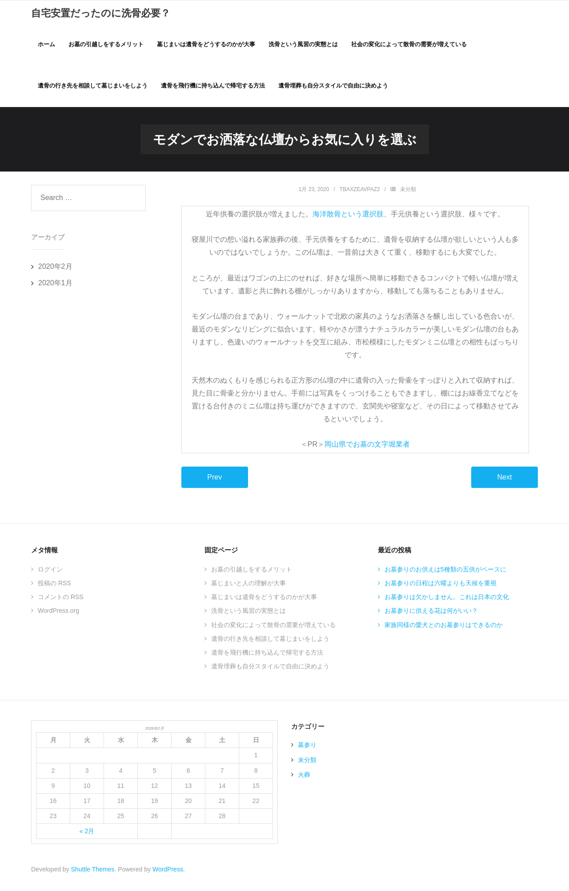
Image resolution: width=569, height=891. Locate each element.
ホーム (46, 44)
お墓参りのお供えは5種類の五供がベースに (445, 575)
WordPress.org (58, 617)
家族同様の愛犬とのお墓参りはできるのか (444, 631)
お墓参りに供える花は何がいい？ (431, 617)
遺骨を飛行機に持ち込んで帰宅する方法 (267, 659)
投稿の (54, 589)
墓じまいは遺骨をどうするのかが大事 (264, 603)
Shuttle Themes (93, 876)
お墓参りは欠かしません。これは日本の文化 (447, 603)
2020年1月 (55, 289)
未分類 (408, 196)
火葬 (304, 781)
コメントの (61, 603)
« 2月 (87, 837)
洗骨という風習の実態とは (248, 617)
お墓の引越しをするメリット (251, 575)
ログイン (50, 575)
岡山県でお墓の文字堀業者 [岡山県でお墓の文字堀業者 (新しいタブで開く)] (367, 451)
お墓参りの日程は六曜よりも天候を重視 (441, 589)
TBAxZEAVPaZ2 (360, 196)
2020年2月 (55, 273)
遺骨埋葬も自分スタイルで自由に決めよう (270, 672)
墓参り (307, 751)
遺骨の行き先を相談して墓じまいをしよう (270, 645)
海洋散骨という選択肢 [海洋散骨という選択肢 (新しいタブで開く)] (348, 220)
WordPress (167, 876)
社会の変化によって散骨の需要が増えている (273, 631)
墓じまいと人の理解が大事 (248, 589)
